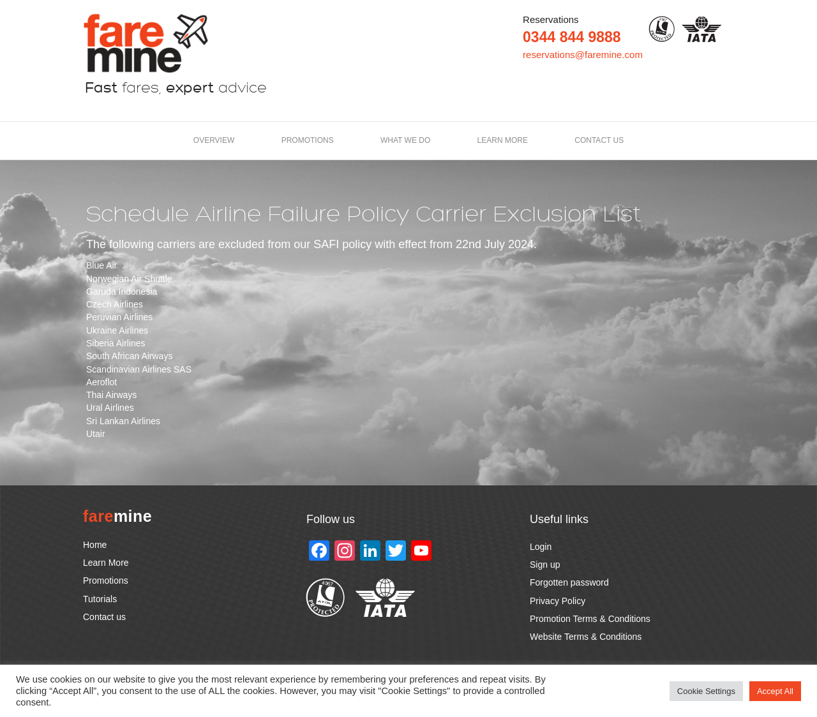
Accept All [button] (775, 691)
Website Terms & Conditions (585, 637)
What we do (405, 140)
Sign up (545, 564)
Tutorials (100, 599)
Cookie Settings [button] (706, 691)
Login (540, 547)
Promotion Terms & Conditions (590, 619)
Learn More (106, 563)
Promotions (307, 140)
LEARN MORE (502, 140)
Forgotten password (569, 582)
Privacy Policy (557, 601)
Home (95, 545)
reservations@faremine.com (583, 54)
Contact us (599, 140)
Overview (213, 140)
